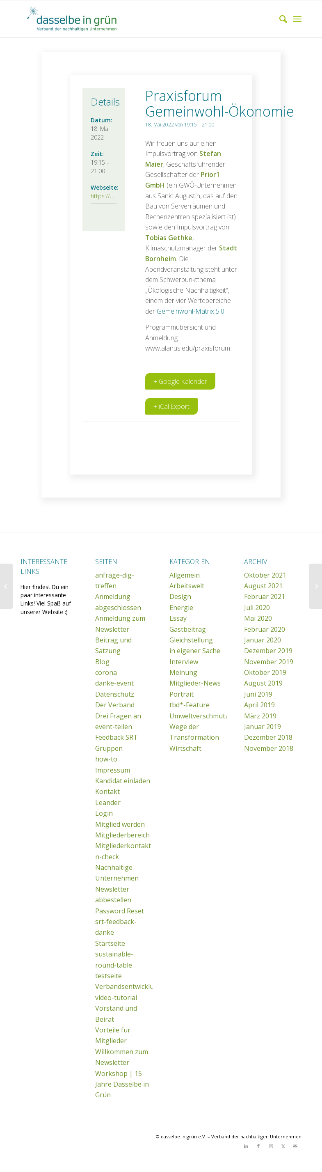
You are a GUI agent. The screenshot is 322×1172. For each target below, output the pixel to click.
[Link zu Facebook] (258, 1146)
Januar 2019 (262, 727)
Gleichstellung (191, 640)
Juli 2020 (257, 607)
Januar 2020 (262, 640)
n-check (107, 857)
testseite (108, 976)
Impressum (112, 770)
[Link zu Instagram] (271, 1146)
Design (180, 596)
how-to (106, 759)
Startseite (110, 943)
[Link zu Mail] (295, 1146)
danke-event (114, 683)
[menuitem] (279, 18)
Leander (108, 802)
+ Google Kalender (180, 381)
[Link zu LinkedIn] (246, 1146)
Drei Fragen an (118, 716)
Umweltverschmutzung (205, 716)
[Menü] (297, 19)
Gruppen (109, 748)
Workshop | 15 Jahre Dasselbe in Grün (122, 1084)
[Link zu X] (283, 1146)
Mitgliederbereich (122, 835)
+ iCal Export (171, 406)
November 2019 (268, 662)
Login (104, 813)
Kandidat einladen (122, 781)
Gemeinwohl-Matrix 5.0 (190, 311)
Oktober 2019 (265, 672)
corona (106, 672)
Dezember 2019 (268, 651)
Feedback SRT (116, 737)
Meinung (183, 672)
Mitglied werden (120, 824)
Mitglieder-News (195, 683)
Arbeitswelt (186, 586)
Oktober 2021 (265, 575)
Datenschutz (114, 694)
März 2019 (260, 716)
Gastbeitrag (187, 629)
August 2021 (263, 586)
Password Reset (119, 911)
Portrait (181, 694)
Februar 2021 (264, 596)
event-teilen (113, 727)
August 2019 (263, 683)
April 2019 (259, 705)
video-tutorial (116, 997)
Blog (102, 662)
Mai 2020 (258, 618)
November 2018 (268, 748)
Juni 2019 (258, 694)
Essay (178, 618)
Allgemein (184, 575)
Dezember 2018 (268, 737)
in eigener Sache (194, 651)
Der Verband (115, 705)
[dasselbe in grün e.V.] (82, 18)
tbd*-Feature (189, 705)
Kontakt (107, 791)
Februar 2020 (264, 629)
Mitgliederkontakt (123, 846)
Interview (183, 662)
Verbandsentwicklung (128, 986)
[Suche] (279, 18)
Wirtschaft (185, 748)
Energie (181, 607)
